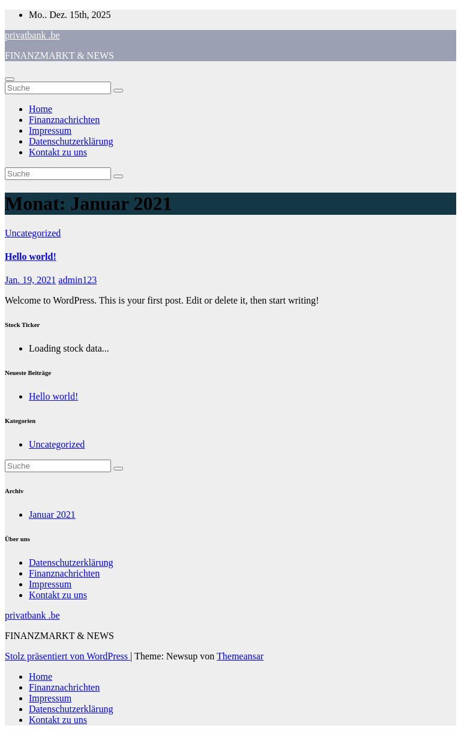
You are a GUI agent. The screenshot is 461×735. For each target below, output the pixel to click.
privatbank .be (32, 35)
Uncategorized (33, 233)
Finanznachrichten (64, 120)
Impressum (50, 130)
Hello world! (30, 256)
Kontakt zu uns (58, 152)
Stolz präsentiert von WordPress (67, 656)
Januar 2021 (52, 514)
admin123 (77, 280)
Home (40, 109)
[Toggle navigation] (9, 79)
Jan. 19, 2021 (30, 280)
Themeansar (240, 656)
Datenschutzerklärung (71, 141)
